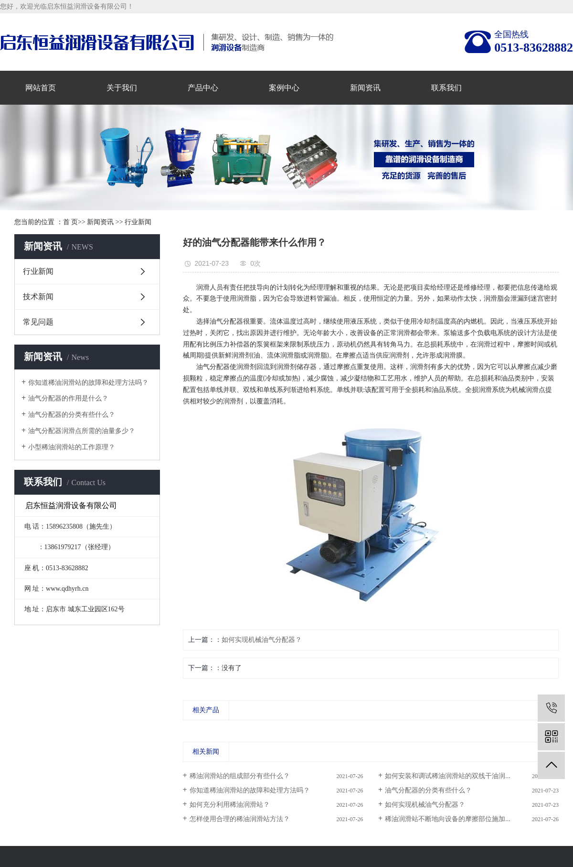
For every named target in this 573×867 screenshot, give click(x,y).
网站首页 (40, 88)
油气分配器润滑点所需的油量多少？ (81, 430)
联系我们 (446, 88)
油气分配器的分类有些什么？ (71, 414)
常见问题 (38, 322)
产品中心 (203, 88)
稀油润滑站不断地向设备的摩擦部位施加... (447, 819)
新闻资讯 (365, 88)
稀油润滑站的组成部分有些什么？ (240, 776)
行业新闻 (138, 222)
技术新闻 (38, 297)
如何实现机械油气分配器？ (262, 639)
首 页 (70, 222)
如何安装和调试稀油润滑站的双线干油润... (447, 776)
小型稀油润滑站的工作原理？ (71, 447)
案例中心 (284, 88)
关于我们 (121, 88)
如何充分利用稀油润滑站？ (230, 804)
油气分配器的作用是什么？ (68, 398)
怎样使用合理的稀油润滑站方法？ (240, 819)
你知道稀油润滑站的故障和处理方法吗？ (88, 382)
